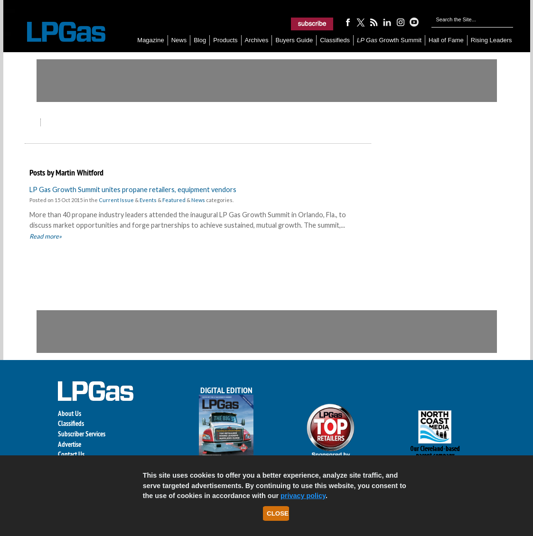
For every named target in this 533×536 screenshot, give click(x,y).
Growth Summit (389, 40)
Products (225, 40)
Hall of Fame (446, 40)
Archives (257, 40)
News (179, 40)
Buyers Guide (294, 40)
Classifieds (335, 40)
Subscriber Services (81, 433)
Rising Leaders (491, 40)
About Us (69, 413)
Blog (200, 40)
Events (148, 200)
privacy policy (303, 495)
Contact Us (71, 454)
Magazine (150, 40)
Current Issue (116, 200)
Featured (174, 200)
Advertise (69, 444)
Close (278, 513)
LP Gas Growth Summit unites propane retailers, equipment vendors (132, 189)
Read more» (45, 236)
